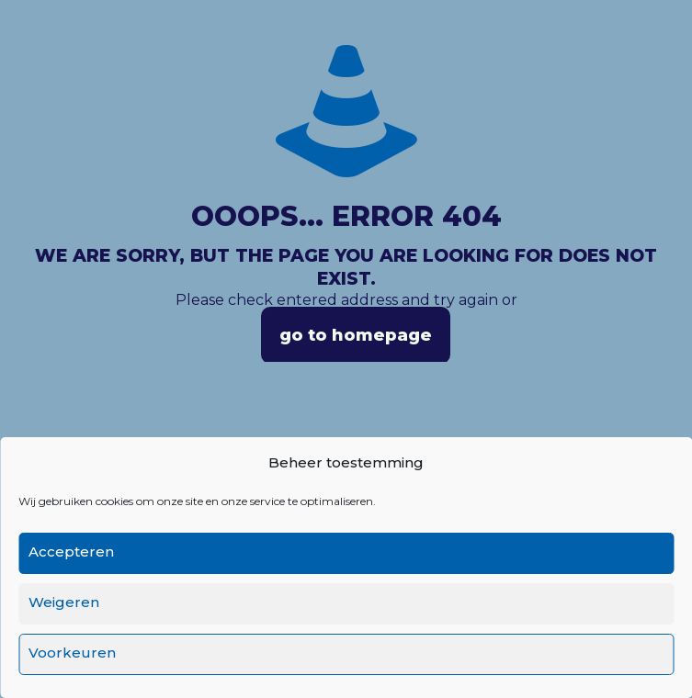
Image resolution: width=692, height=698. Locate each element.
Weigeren (63, 602)
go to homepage (355, 335)
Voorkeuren (72, 652)
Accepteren (71, 551)
